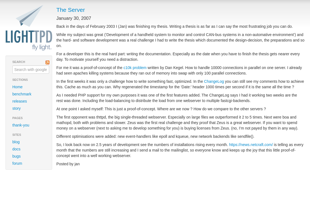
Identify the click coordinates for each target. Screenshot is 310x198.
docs (16, 149)
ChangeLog (214, 81)
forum (17, 163)
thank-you (20, 125)
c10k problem (135, 67)
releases (19, 101)
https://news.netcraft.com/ (251, 144)
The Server (70, 10)
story (16, 108)
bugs (16, 156)
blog (15, 142)
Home (17, 87)
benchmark (21, 94)
